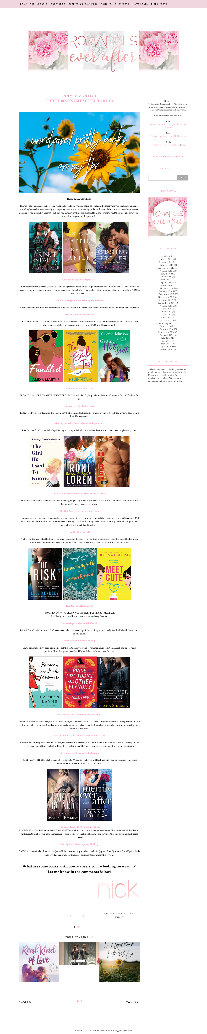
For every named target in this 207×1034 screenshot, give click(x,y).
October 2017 (166, 300)
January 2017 (166, 326)
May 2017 (166, 314)
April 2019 (166, 256)
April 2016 (166, 346)
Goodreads (161, 124)
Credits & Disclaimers (83, 4)
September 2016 (166, 332)
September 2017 (166, 303)
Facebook (182, 124)
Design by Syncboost (123, 1030)
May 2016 (166, 343)
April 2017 (166, 317)
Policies (106, 4)
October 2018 (166, 265)
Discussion (114, 914)
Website (168, 127)
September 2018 (166, 268)
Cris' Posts (122, 4)
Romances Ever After (102, 1030)
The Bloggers (39, 4)
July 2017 (166, 308)
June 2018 (166, 276)
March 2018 (166, 285)
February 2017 (166, 323)
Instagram (172, 124)
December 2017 (166, 294)
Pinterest (182, 136)
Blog (183, 144)
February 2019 (166, 262)
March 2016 (166, 349)
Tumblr (173, 136)
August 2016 (166, 335)
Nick (123, 914)
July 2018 (166, 273)
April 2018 (166, 282)
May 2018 (166, 279)
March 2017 (166, 320)
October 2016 (167, 329)
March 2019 (167, 259)
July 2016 (166, 338)
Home (23, 4)
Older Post (132, 1002)
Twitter (151, 124)
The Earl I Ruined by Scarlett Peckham (79, 826)
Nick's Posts (159, 4)
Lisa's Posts (140, 4)
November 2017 (166, 297)
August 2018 (166, 270)
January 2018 (166, 291)
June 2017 (166, 311)
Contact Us (58, 4)
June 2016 (166, 340)
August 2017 (166, 305)
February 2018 (166, 288)
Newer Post (26, 1002)
